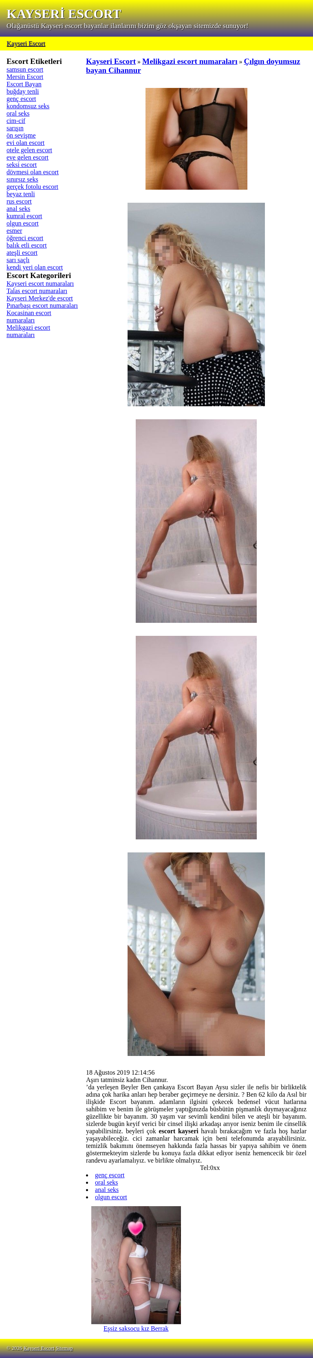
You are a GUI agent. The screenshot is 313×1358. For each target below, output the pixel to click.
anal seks (18, 208)
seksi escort (22, 164)
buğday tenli (23, 91)
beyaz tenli (21, 194)
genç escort (21, 98)
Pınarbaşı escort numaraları (42, 305)
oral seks (18, 113)
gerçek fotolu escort (32, 186)
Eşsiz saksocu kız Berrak (136, 1325)
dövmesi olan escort (33, 172)
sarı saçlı (18, 259)
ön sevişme (21, 135)
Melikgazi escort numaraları (28, 331)
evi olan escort (25, 142)
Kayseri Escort (26, 43)
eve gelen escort (27, 157)
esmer (14, 230)
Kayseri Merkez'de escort (40, 298)
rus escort (19, 201)
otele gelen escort (29, 150)
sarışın (15, 128)
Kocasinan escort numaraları (29, 316)
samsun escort (25, 69)
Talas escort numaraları (37, 290)
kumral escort (24, 215)
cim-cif (16, 120)
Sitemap (64, 1348)
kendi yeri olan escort (35, 267)
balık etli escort (27, 245)
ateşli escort (22, 252)
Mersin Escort (25, 76)
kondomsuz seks (28, 106)
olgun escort (23, 223)
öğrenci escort (25, 237)
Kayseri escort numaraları (40, 283)
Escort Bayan (24, 84)
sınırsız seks (22, 179)
